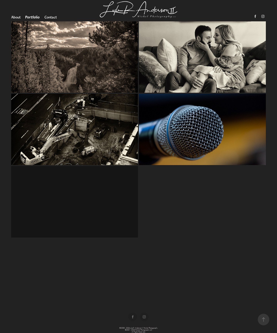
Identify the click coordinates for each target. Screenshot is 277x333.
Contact (50, 17)
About (16, 17)
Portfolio (32, 17)
